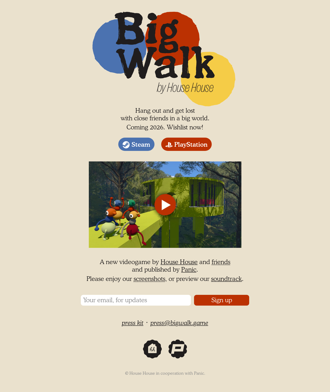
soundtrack (226, 279)
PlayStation (191, 145)
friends (221, 262)
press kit (132, 323)
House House (179, 262)
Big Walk (106, 7)
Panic (188, 270)
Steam (141, 145)
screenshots (149, 279)
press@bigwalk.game (179, 323)
